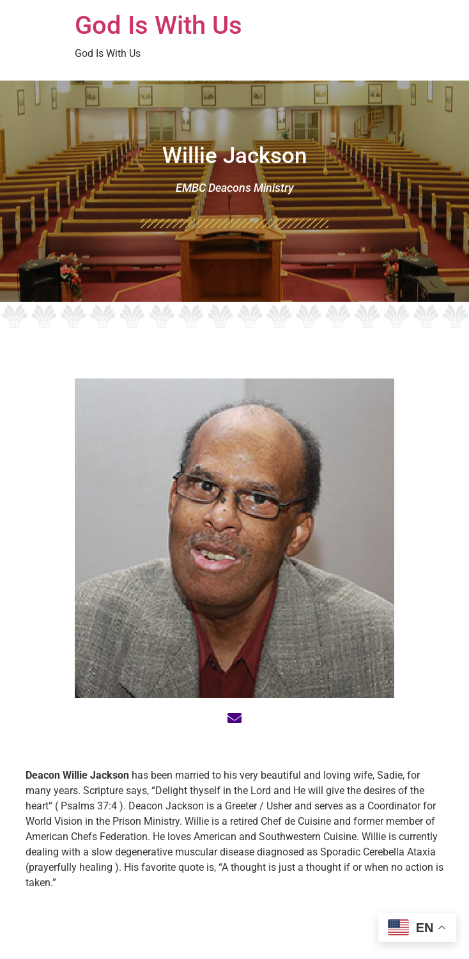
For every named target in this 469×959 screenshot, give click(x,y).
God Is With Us (158, 25)
